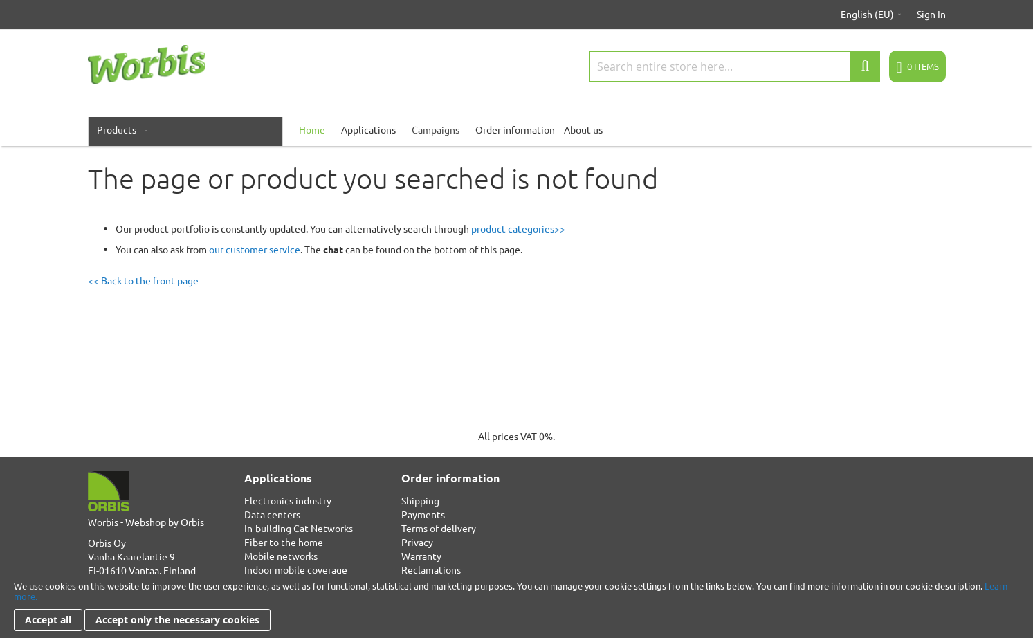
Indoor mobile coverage (295, 569)
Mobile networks (281, 555)
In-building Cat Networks (298, 528)
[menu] (517, 129)
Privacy (417, 542)
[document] (516, 606)
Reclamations (431, 569)
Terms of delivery (438, 528)
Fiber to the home (283, 542)
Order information (515, 129)
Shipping (420, 500)
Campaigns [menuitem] (435, 129)
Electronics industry (287, 500)
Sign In (931, 14)
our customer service (254, 249)
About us (583, 129)
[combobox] (734, 66)
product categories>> (518, 228)
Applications (368, 129)
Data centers (272, 514)
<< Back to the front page (143, 280)
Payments (423, 514)
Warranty (421, 555)
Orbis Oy (107, 542)
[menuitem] (119, 129)
